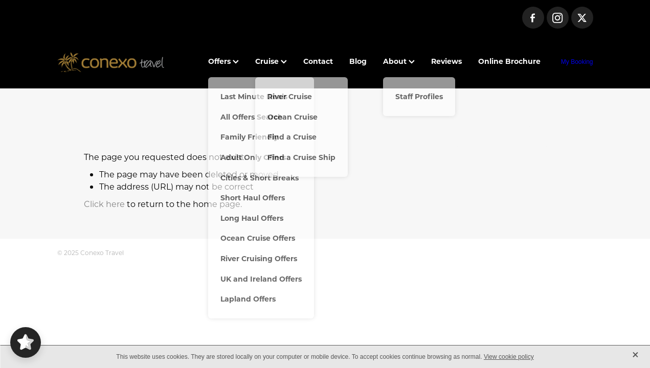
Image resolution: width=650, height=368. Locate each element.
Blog (358, 61)
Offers (223, 61)
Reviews (446, 61)
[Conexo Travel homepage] (111, 62)
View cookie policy (509, 356)
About (399, 61)
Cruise (271, 61)
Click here (104, 203)
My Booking (577, 62)
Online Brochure (509, 61)
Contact (318, 61)
